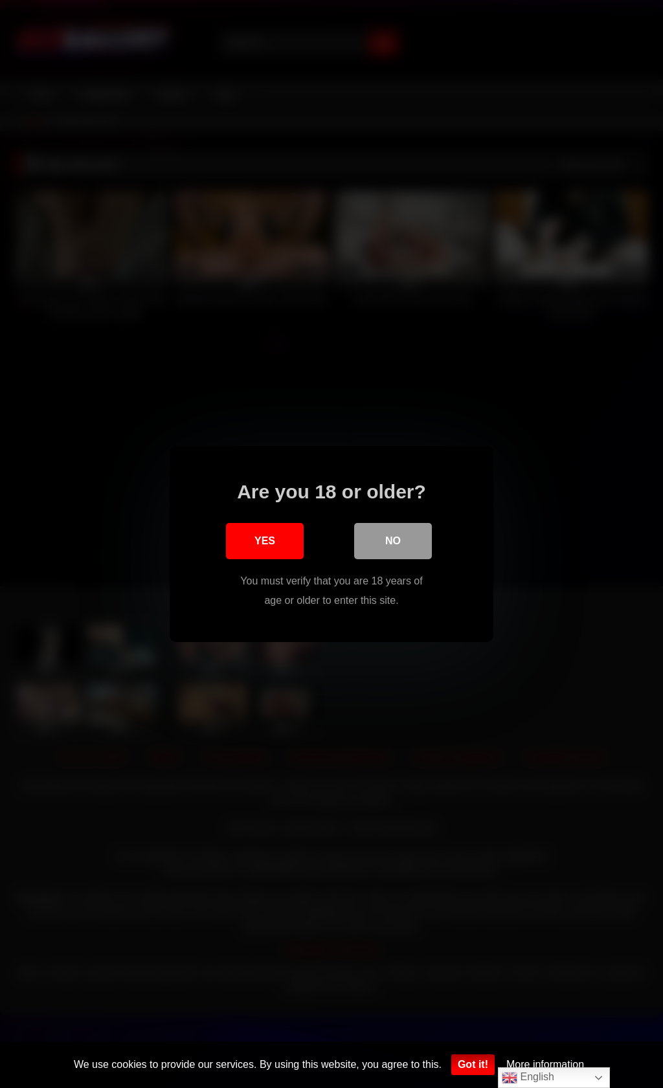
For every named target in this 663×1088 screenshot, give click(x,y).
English (528, 1077)
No (393, 540)
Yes (264, 540)
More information (545, 1064)
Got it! (473, 1064)
